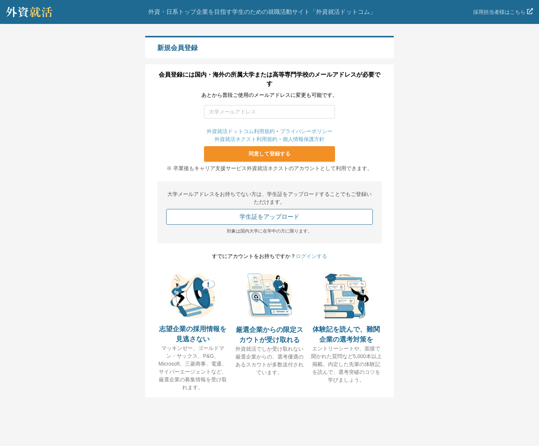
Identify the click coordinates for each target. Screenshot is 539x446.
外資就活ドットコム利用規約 (241, 131)
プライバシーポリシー (306, 131)
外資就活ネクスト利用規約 (245, 139)
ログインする (311, 256)
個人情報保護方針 (304, 139)
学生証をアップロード (269, 216)
